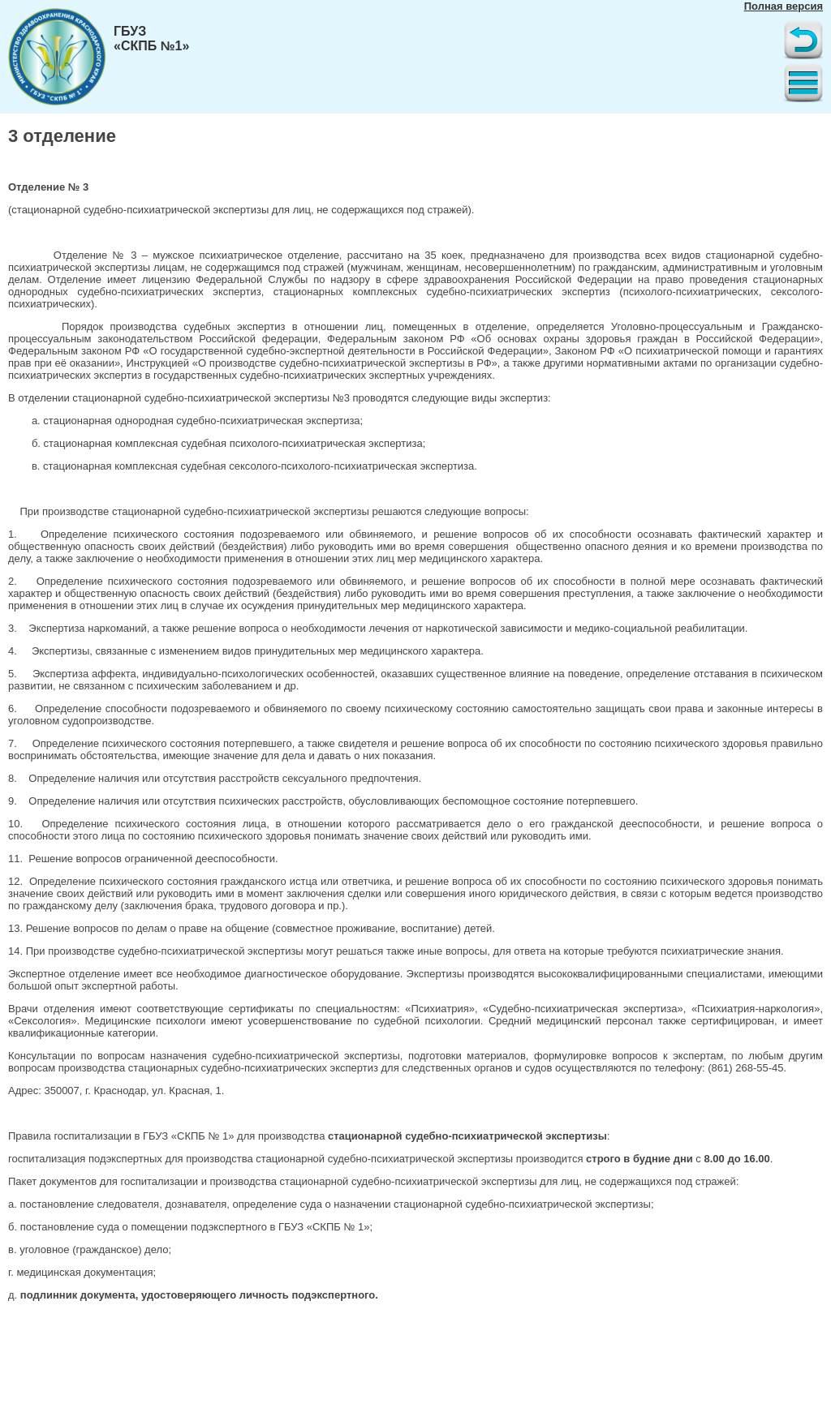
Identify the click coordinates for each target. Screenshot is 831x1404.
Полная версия (783, 6)
